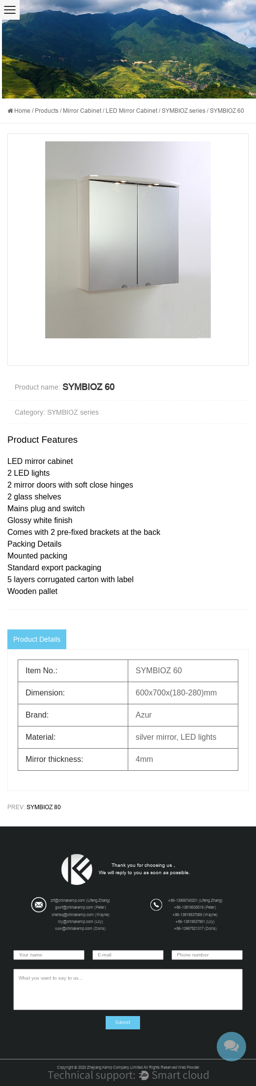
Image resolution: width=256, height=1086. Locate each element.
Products (46, 110)
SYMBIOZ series (183, 110)
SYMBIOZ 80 (44, 807)
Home (22, 110)
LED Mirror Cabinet (131, 110)
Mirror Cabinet (82, 110)
